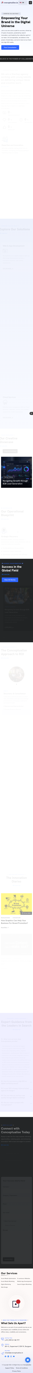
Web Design (4, 1287)
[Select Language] (22, 3)
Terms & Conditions (22, 1368)
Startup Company (8, 477)
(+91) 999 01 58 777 (12, 1340)
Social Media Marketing (7, 1281)
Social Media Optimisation (8, 1278)
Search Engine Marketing (24, 1284)
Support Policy (9, 1368)
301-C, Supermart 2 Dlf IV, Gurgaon (18, 1346)
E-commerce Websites (23, 1278)
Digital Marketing (6, 1284)
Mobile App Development (24, 1281)
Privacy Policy (16, 1371)
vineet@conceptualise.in (14, 1353)
